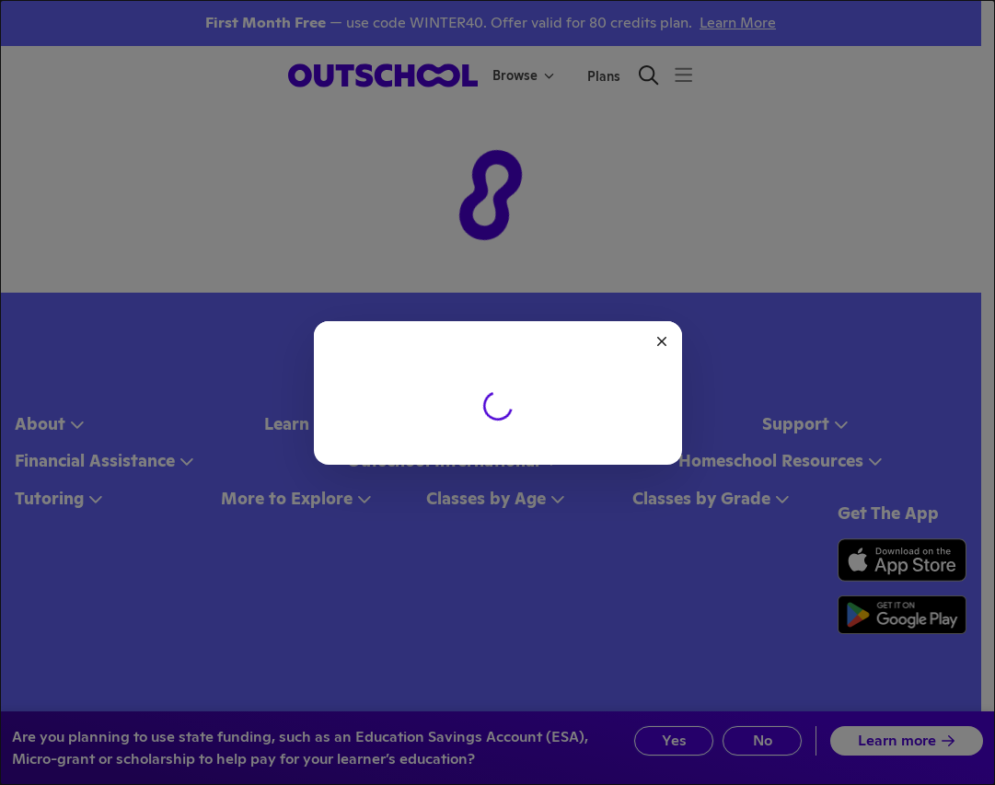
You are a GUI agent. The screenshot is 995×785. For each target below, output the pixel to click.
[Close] (662, 341)
